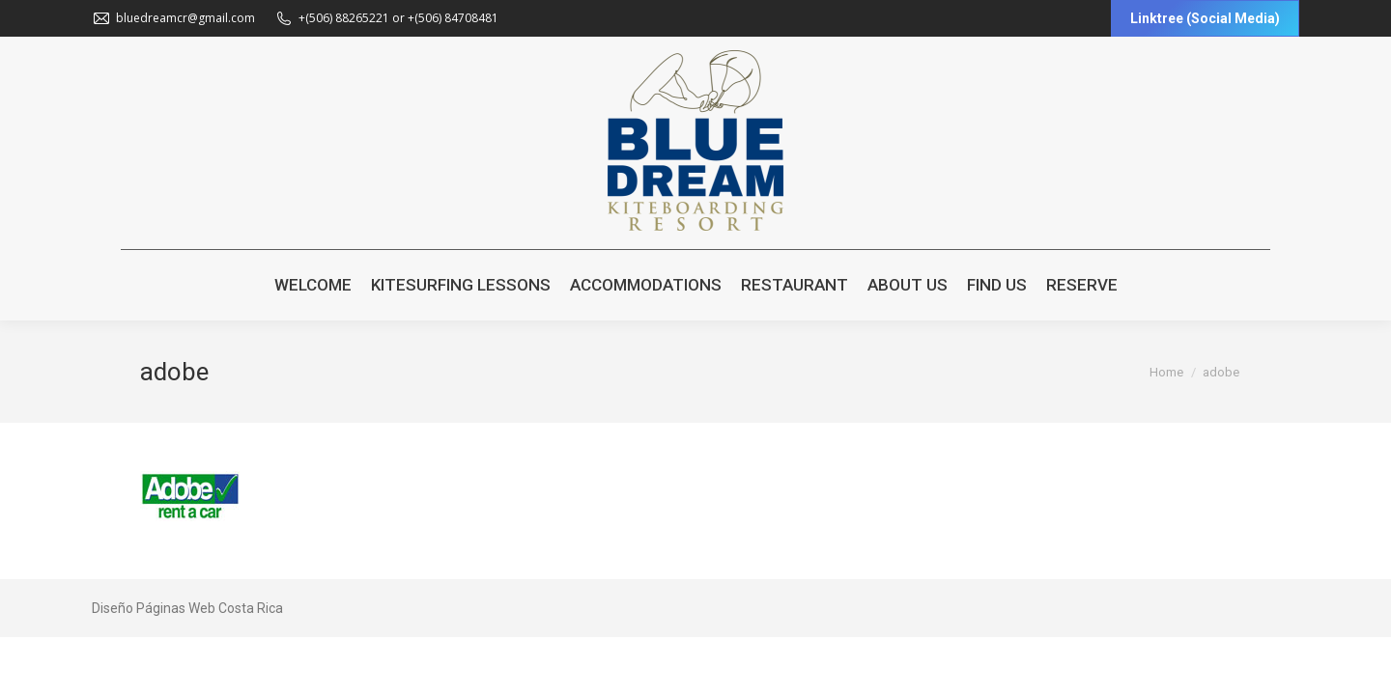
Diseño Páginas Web (153, 608)
